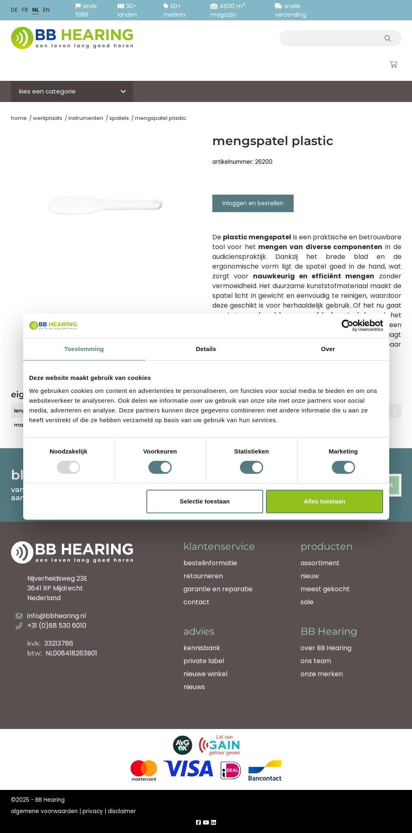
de (14, 10)
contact (196, 602)
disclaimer (122, 811)
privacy (93, 811)
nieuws (194, 687)
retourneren (203, 576)
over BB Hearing (326, 648)
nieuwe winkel (205, 674)
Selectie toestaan (205, 501)
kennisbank (201, 648)
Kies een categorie (47, 91)
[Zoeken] (389, 38)
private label (203, 661)
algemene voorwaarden (44, 811)
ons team (316, 661)
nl (35, 10)
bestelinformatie (210, 563)
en (46, 10)
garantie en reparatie (218, 589)
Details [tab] (206, 348)
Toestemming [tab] (84, 348)
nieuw (310, 576)
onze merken (322, 674)
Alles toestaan (324, 501)
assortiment (320, 563)
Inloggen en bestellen (252, 203)
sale (307, 602)
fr (25, 10)
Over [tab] (328, 348)
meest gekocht (325, 589)
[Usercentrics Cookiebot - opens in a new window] (347, 325)
